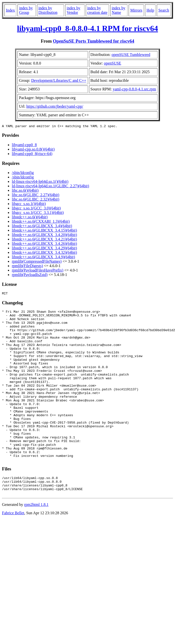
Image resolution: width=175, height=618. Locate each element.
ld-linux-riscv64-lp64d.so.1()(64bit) (40, 182)
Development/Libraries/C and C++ (58, 80)
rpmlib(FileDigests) (27, 266)
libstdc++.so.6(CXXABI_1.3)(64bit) (41, 222)
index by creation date (97, 10)
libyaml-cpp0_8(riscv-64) (32, 154)
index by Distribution (47, 10)
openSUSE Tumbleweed (131, 54)
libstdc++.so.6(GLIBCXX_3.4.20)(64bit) (44, 235)
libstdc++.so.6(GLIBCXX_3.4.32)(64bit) (44, 253)
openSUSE (112, 63)
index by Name (118, 10)
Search (163, 10)
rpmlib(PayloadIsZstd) (30, 275)
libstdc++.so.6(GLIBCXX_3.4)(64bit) (42, 226)
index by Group (26, 10)
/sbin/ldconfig (23, 173)
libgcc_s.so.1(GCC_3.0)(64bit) (36, 209)
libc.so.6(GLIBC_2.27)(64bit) (35, 195)
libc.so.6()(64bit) (25, 191)
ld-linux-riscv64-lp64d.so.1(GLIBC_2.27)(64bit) (50, 187)
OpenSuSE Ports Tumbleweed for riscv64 (93, 41)
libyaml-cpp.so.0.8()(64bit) (33, 150)
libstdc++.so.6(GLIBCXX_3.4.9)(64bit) (43, 258)
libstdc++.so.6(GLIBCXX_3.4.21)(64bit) (44, 240)
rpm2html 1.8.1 (36, 540)
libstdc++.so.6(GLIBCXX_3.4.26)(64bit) (44, 244)
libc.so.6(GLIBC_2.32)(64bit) (35, 200)
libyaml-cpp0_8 (24, 145)
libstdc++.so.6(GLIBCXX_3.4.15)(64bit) (44, 231)
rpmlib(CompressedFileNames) (37, 262)
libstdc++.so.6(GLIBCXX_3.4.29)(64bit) (44, 249)
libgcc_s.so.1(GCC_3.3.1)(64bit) (38, 213)
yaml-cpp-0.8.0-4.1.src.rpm (134, 89)
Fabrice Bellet (13, 548)
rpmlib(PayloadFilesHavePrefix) (37, 271)
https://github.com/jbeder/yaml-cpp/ (54, 106)
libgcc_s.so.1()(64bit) (29, 204)
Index (10, 10)
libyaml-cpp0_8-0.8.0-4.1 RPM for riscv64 (87, 28)
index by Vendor (73, 10)
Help (150, 10)
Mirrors (136, 10)
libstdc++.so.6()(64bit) (30, 218)
